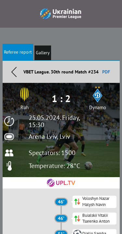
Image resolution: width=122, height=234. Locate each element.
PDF (106, 72)
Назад (14, 72)
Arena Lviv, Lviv (49, 136)
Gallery (43, 53)
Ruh (24, 107)
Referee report (18, 52)
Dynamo (97, 107)
